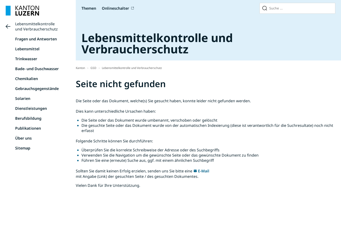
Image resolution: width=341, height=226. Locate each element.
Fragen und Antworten (36, 39)
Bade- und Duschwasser (37, 68)
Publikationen (28, 128)
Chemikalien (26, 78)
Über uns (23, 138)
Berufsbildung (28, 118)
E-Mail (203, 171)
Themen (88, 8)
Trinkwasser (26, 58)
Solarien (22, 98)
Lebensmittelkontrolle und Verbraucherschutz (36, 26)
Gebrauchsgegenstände (37, 88)
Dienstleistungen (31, 108)
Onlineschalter (115, 8)
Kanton (80, 68)
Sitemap (22, 148)
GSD (93, 68)
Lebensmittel (27, 48)
